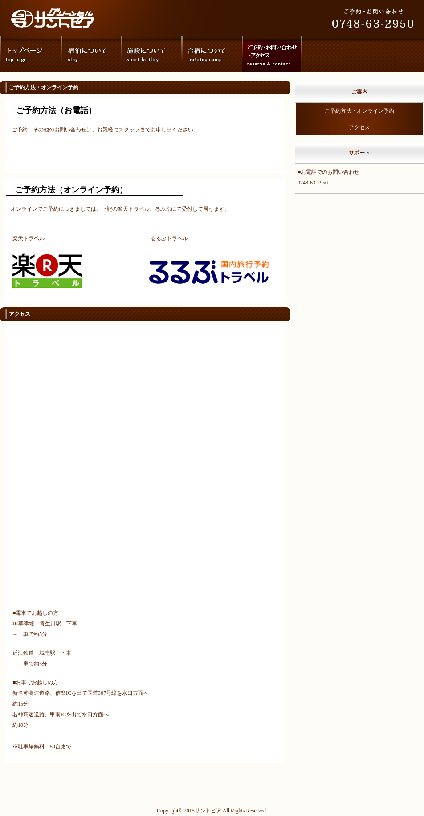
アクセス (359, 127)
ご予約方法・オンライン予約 (359, 111)
